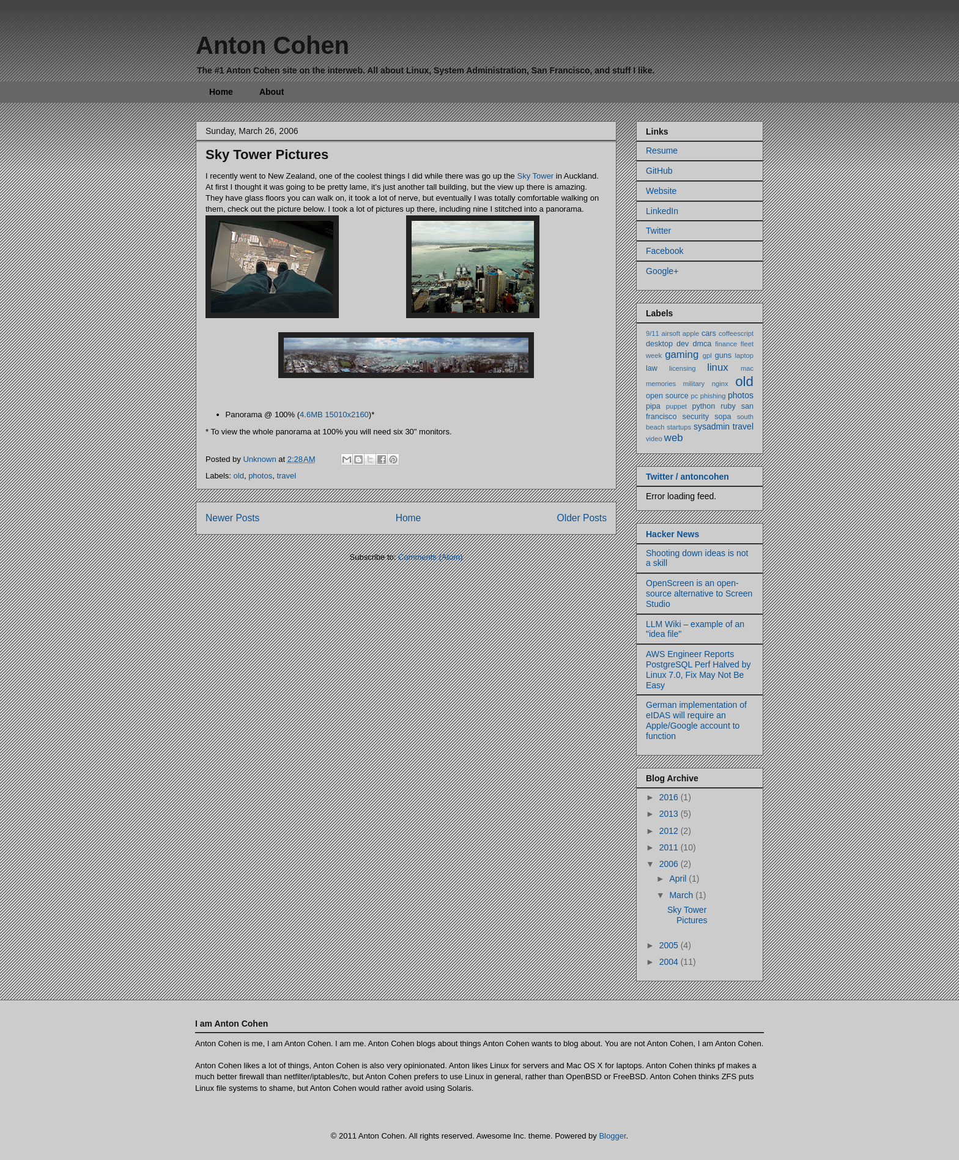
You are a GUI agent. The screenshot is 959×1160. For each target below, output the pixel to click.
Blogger (612, 1135)
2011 (670, 847)
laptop (744, 355)
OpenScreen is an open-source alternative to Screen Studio (699, 593)
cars (709, 333)
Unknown (260, 459)
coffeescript (736, 333)
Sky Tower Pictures (267, 154)
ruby (728, 406)
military (694, 383)
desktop (659, 344)
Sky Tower (535, 175)
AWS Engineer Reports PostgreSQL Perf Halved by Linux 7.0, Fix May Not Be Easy (698, 669)
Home (221, 92)
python (704, 406)
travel (286, 475)
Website (661, 191)
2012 (670, 831)
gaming (681, 354)
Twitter (658, 231)
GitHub (659, 171)
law (651, 368)
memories (661, 383)
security (696, 416)
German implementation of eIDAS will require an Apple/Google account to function (696, 720)
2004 (670, 962)
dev (682, 344)
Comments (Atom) (430, 557)
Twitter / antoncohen (687, 476)
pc (694, 396)
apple (691, 333)
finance (726, 344)
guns (723, 355)
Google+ (662, 271)
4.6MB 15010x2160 (334, 414)
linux (717, 367)
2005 (670, 945)
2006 (670, 864)
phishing (713, 396)
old (239, 475)
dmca (701, 344)
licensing (682, 368)
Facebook (664, 251)
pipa (653, 406)
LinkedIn (662, 211)
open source (667, 396)
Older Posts (582, 518)
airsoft (671, 333)
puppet (676, 406)
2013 (670, 814)
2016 (670, 797)
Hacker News (672, 534)
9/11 (652, 333)
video (654, 438)
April (679, 878)
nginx (720, 383)
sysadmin (712, 426)
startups (679, 427)
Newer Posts (232, 518)
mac (747, 368)
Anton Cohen (272, 45)
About (271, 92)
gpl (707, 355)
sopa (722, 416)
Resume (662, 150)
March (682, 895)
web (673, 438)
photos (260, 475)
